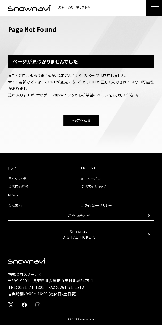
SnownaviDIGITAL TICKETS (79, 234)
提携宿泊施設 (18, 186)
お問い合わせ (79, 215)
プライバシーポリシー (96, 205)
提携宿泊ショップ (93, 186)
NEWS (13, 194)
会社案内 (15, 205)
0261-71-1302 (31, 287)
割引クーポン (91, 178)
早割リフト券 (17, 178)
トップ (12, 168)
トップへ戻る (81, 120)
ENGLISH (88, 168)
